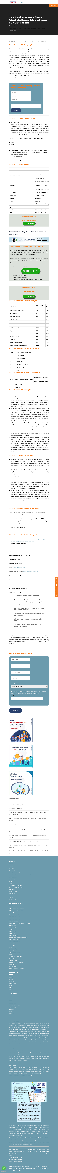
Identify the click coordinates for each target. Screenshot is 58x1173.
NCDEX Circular (12, 931)
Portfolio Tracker (13, 891)
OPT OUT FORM (12, 899)
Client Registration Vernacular (16, 950)
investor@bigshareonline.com (30, 571)
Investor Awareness (14, 912)
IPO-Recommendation (35, 41)
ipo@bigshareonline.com (19, 567)
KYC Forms (11, 1001)
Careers (11, 866)
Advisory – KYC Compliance (15, 956)
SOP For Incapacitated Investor (16, 948)
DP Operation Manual (14, 877)
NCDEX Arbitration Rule (14, 939)
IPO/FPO (11, 977)
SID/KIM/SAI (12, 1013)
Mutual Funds (12, 889)
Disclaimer (11, 1166)
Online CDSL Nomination (15, 919)
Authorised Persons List (15, 873)
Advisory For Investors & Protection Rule (18, 937)
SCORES (36, 1149)
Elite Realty (11, 964)
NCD (10, 987)
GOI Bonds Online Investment (16, 885)
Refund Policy (15, 1168)
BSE (43, 1149)
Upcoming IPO (12, 893)
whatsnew (44, 41)
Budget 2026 (12, 958)
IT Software (11, 1009)
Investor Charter (13, 943)
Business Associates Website (16, 962)
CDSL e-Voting (12, 927)
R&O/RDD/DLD (45, 1151)
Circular (11, 929)
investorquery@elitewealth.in (16, 1161)
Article (10, 883)
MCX (37, 1151)
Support (11, 897)
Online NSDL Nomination (15, 917)
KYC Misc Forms (13, 1003)
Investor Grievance (13, 945)
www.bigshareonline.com (20, 580)
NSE (40, 1149)
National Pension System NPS (16, 887)
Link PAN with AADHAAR (15, 921)
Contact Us (11, 868)
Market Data (12, 879)
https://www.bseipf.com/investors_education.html (21, 1075)
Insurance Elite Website (14, 960)
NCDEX (47, 1153)
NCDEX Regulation (13, 935)
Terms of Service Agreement (24, 1168)
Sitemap (16, 1166)
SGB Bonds (12, 985)
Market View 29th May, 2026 (16, 805)
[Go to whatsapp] (4, 1168)
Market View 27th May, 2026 (16, 808)
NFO (10, 990)
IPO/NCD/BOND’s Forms (15, 1005)
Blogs (10, 881)
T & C (10, 895)
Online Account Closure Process (17, 910)
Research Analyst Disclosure (16, 915)
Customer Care (12, 870)
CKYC (40, 1151)
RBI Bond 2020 (12, 983)
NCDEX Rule (12, 933)
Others (10, 1011)
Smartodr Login (13, 966)
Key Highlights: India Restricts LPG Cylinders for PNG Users (24, 841)
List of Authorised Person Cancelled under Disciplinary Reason (24, 875)
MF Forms (11, 999)
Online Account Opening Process (17, 908)
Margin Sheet (12, 1007)
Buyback (11, 979)
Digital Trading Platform (14, 952)
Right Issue (11, 981)
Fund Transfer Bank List (14, 941)
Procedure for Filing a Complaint (16, 968)
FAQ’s (10, 954)
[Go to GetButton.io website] (3, 1171)
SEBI (45, 1149)
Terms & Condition (22, 1166)
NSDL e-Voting (12, 925)
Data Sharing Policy (17, 1170)
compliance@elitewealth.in (15, 1157)
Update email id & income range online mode (20, 923)
